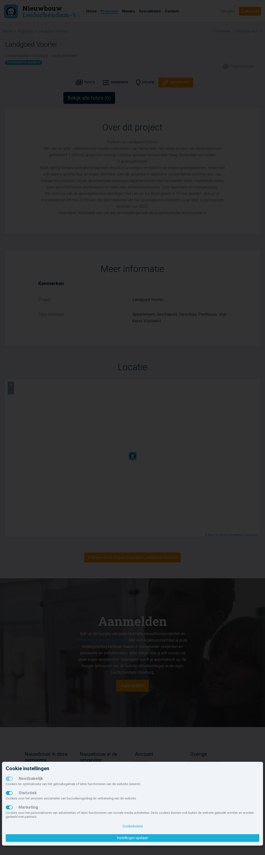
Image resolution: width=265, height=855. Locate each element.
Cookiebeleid (133, 826)
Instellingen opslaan (132, 838)
